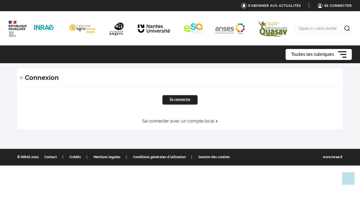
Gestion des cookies (214, 157)
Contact (50, 157)
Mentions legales (107, 157)
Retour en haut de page (351, 181)
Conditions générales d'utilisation (159, 157)
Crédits (75, 157)
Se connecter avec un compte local (180, 121)
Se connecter (180, 100)
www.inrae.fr (333, 157)
